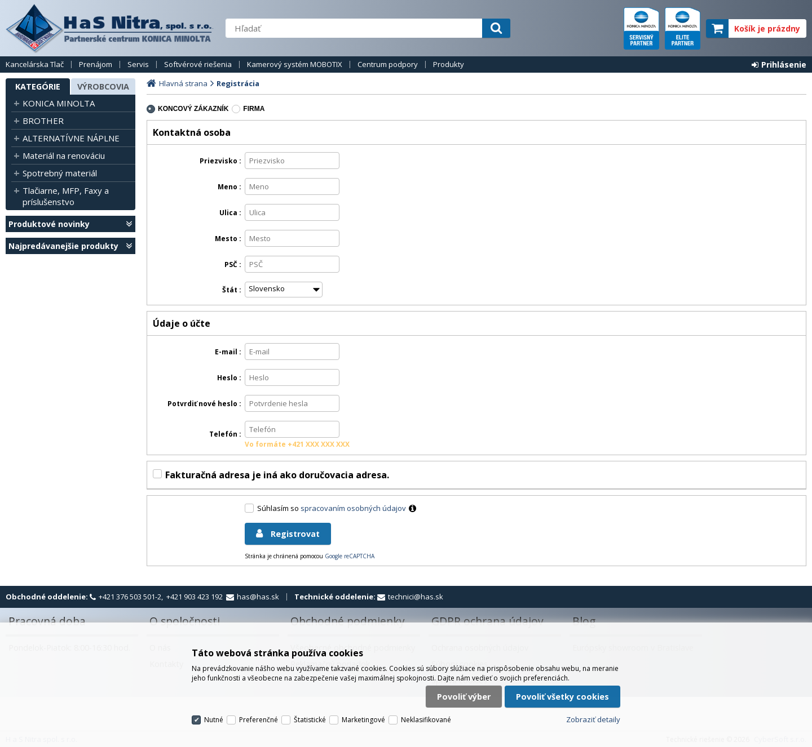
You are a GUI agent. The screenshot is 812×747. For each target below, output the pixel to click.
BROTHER (43, 120)
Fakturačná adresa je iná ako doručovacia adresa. (277, 475)
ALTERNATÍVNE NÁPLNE (71, 138)
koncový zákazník (193, 109)
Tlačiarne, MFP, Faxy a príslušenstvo (66, 196)
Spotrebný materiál (60, 173)
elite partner (682, 28)
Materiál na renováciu (64, 155)
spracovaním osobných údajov (353, 508)
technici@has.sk (415, 597)
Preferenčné (258, 719)
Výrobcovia (103, 86)
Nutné (213, 719)
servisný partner (641, 28)
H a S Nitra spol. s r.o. (110, 28)
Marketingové (363, 719)
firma (253, 109)
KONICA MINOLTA (59, 103)
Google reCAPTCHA (349, 556)
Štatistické (310, 719)
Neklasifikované (426, 719)
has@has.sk (258, 597)
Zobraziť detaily (593, 719)
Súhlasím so (338, 508)
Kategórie (37, 86)
